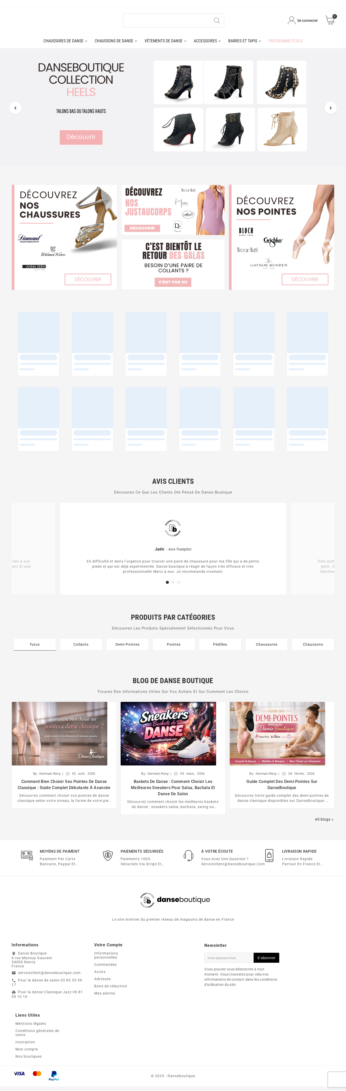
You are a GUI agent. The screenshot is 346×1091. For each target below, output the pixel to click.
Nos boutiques (28, 1061)
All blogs (324, 824)
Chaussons (313, 648)
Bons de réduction (110, 991)
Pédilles (220, 648)
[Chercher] (166, 22)
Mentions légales (30, 1028)
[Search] (217, 22)
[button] (167, 587)
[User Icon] (303, 23)
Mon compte (26, 1054)
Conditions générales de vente (37, 1037)
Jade (159, 553)
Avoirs (100, 976)
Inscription (25, 1047)
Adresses (102, 983)
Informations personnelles (106, 960)
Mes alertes (104, 998)
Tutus (35, 648)
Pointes (174, 648)
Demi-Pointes (128, 648)
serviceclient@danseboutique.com (49, 977)
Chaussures (266, 648)
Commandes (105, 969)
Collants (81, 648)
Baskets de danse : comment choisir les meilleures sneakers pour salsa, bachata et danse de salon (173, 791)
